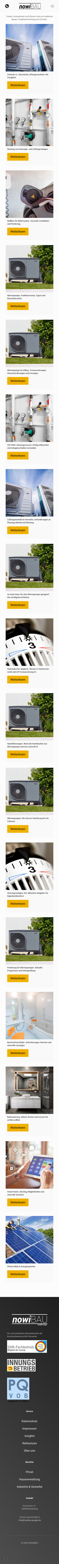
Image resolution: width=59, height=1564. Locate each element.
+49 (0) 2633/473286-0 (29, 1517)
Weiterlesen (17, 85)
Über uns (29, 1450)
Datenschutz (29, 1421)
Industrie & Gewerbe (29, 1486)
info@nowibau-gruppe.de (29, 1520)
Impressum (29, 1428)
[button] (5, 1558)
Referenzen (29, 1443)
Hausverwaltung (29, 1479)
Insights (30, 1436)
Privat (29, 1472)
